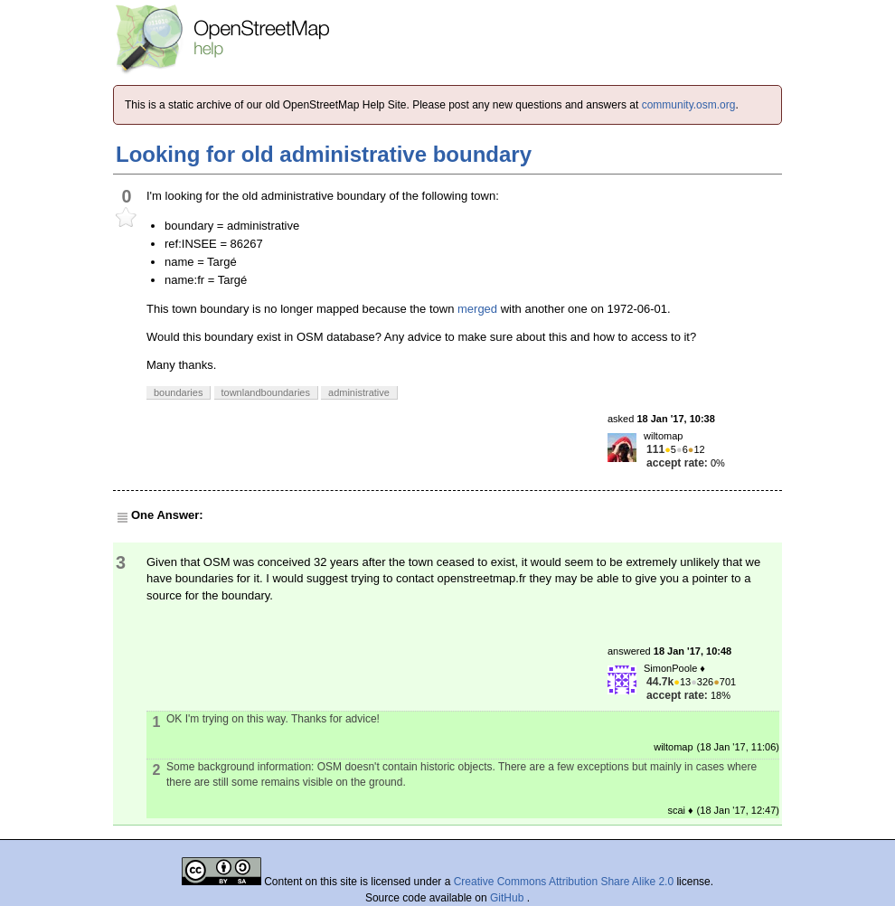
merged (477, 309)
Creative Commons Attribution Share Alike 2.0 (564, 881)
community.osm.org (689, 105)
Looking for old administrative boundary (324, 154)
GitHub (508, 898)
